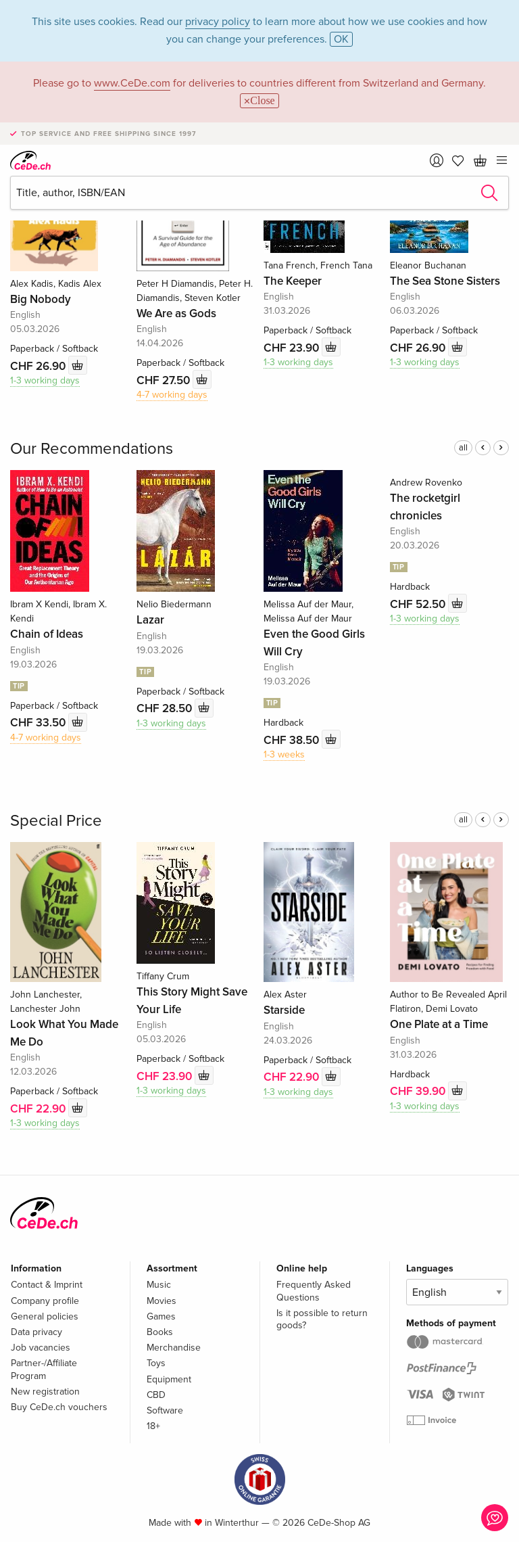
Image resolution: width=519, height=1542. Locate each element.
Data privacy (36, 1332)
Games (161, 1316)
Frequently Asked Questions (313, 1291)
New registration (45, 1391)
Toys (156, 1363)
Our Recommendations (91, 449)
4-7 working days (172, 394)
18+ (153, 1426)
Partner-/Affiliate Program (44, 1369)
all (463, 447)
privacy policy (217, 21)
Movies (161, 1301)
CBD (156, 1395)
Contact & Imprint (46, 1284)
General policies (44, 1316)
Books (160, 1332)
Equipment (169, 1379)
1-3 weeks (284, 754)
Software (165, 1410)
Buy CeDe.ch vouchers (59, 1407)
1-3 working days (45, 380)
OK (341, 39)
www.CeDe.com (132, 83)
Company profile (45, 1301)
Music (159, 1284)
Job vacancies (40, 1347)
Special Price (56, 821)
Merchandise (174, 1347)
